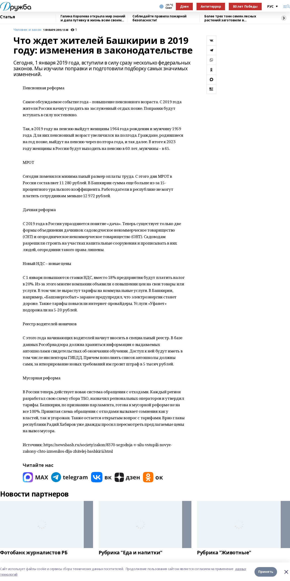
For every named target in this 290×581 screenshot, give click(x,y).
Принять (265, 571)
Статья (7, 16)
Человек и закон (27, 30)
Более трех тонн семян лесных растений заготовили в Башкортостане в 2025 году (230, 18)
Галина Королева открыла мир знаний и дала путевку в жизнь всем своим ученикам (93, 18)
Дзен (184, 6)
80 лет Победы (245, 6)
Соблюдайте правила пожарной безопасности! (159, 18)
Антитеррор (211, 6)
